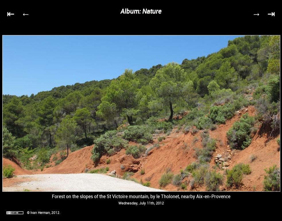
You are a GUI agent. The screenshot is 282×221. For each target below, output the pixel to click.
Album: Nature (141, 11)
